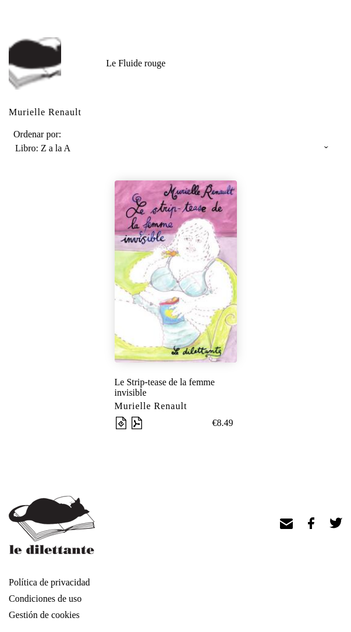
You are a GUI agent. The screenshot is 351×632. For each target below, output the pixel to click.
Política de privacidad (49, 582)
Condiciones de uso (45, 598)
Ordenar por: (37, 134)
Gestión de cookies (44, 615)
